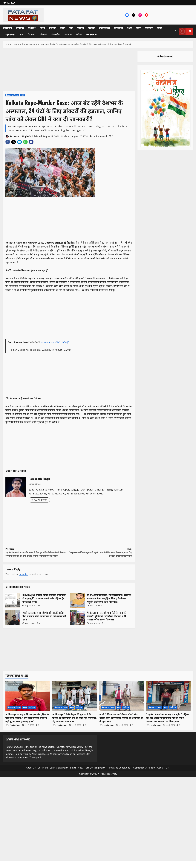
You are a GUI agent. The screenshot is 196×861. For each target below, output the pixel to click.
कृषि (71, 27)
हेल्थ (21, 34)
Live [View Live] (185, 31)
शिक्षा (129, 27)
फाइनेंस (80, 27)
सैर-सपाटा (31, 34)
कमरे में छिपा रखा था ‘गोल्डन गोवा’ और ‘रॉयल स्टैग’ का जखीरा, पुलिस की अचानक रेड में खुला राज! (121, 718)
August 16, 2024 (63, 349)
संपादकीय (55, 34)
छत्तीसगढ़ (20, 27)
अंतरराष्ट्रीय (7, 27)
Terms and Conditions (118, 767)
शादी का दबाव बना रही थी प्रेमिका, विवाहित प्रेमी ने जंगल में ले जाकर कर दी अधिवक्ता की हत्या (12, 617)
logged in (23, 574)
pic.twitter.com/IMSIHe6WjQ (55, 342)
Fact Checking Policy (95, 767)
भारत (42, 27)
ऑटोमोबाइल (104, 27)
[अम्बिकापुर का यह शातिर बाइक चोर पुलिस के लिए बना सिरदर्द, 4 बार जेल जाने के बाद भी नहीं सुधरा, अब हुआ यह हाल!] (27, 696)
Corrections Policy (59, 767)
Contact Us (163, 767)
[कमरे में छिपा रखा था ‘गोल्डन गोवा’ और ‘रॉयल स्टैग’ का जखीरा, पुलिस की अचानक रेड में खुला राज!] (121, 696)
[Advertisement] (69, 71)
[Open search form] (176, 31)
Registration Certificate (143, 767)
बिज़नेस (91, 27)
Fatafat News (12, 725)
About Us (31, 767)
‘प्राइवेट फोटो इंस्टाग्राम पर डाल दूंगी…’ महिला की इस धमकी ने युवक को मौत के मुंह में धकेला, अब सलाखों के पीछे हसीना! (167, 718)
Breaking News (12, 95)
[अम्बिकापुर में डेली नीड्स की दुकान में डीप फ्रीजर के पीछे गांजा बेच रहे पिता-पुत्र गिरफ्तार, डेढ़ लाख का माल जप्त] (74, 696)
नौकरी (138, 27)
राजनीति (52, 27)
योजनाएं (43, 34)
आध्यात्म (68, 34)
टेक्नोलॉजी (118, 27)
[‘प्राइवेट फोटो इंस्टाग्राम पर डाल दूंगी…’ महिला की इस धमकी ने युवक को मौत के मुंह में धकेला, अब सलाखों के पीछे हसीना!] (168, 696)
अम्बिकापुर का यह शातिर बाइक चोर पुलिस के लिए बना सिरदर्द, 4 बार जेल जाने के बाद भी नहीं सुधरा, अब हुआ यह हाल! (27, 718)
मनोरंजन (149, 27)
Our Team (43, 767)
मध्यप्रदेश (32, 27)
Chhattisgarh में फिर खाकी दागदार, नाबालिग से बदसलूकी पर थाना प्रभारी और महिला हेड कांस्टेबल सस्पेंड (12, 600)
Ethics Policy (76, 767)
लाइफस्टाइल (10, 34)
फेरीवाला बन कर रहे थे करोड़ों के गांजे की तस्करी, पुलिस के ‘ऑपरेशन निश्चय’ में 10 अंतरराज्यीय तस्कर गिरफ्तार (77, 617)
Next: (100, 552)
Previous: (37, 552)
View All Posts (39, 500)
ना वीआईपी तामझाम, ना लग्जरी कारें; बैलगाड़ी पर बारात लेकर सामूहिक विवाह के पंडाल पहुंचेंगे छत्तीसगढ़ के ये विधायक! (77, 600)
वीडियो (79, 34)
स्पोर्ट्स (159, 27)
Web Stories (91, 34)
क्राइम (62, 27)
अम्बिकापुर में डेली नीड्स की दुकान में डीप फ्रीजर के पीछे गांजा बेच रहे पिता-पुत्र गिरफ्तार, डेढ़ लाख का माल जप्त (74, 718)
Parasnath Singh (16, 136)
